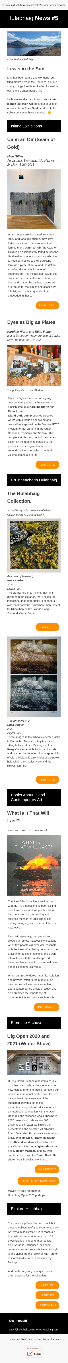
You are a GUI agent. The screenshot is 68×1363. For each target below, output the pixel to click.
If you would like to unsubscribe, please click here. (34, 1339)
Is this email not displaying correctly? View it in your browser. (34, 5)
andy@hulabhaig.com (21, 1329)
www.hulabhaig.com (47, 1329)
